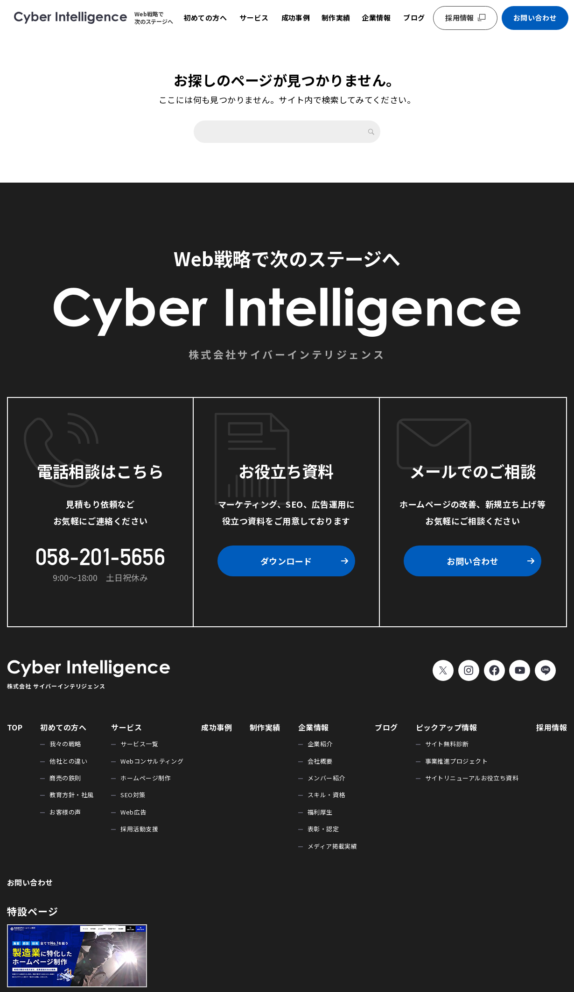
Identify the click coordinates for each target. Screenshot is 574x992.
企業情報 (376, 17)
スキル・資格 (326, 794)
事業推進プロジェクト (456, 761)
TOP (14, 727)
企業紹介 (320, 743)
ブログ (414, 17)
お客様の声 (65, 812)
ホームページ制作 (145, 777)
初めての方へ (205, 17)
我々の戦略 (65, 743)
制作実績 (336, 17)
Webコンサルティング (151, 761)
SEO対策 (132, 794)
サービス (253, 17)
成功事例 (295, 17)
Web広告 (133, 812)
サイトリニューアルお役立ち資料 (472, 777)
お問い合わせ (535, 17)
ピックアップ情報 (446, 727)
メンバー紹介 (326, 777)
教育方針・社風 (71, 794)
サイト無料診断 (447, 743)
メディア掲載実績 (332, 846)
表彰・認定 (323, 828)
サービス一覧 (139, 743)
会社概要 (320, 761)
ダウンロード (286, 561)
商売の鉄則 (65, 777)
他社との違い (68, 761)
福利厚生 (320, 812)
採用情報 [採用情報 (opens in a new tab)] (459, 17)
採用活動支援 (139, 828)
